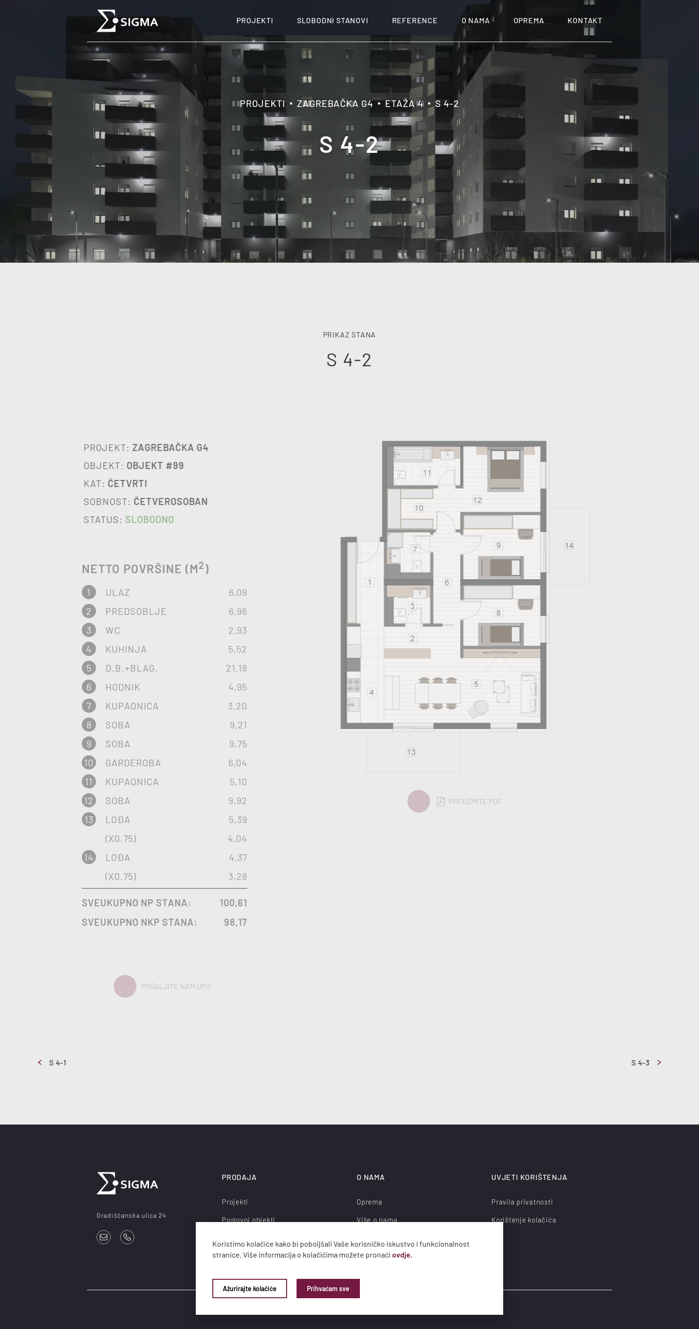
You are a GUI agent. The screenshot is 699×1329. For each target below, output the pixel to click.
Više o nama (377, 1219)
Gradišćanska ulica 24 (131, 1215)
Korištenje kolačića (523, 1219)
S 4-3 (646, 1062)
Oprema (529, 20)
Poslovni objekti (248, 1219)
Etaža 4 (404, 103)
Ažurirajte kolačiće (250, 1289)
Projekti (254, 20)
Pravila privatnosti (522, 1201)
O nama (476, 20)
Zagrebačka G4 (335, 103)
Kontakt (585, 20)
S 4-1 (52, 1062)
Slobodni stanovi (332, 20)
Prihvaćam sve (328, 1289)
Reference (415, 20)
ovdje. (402, 1254)
